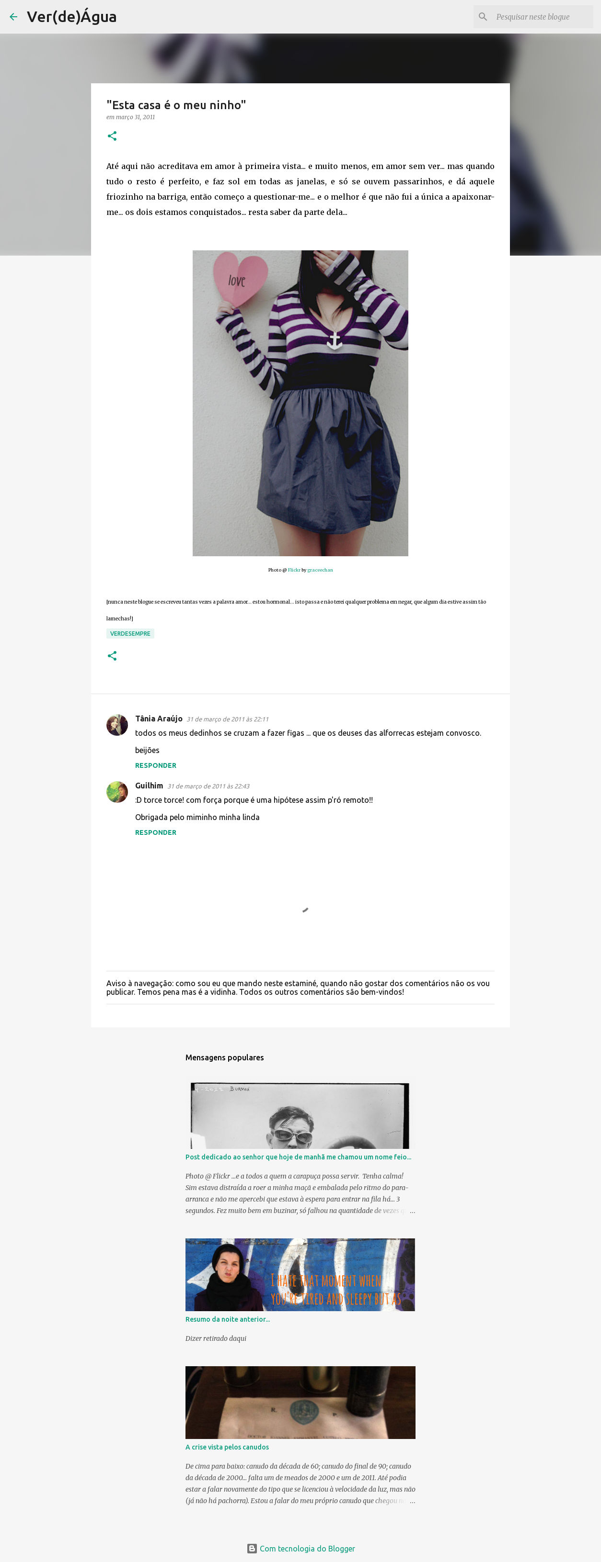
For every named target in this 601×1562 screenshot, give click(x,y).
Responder (155, 765)
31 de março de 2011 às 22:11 (227, 719)
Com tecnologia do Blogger (300, 1548)
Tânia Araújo (159, 718)
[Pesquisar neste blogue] (543, 16)
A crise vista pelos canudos (227, 1447)
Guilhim (149, 785)
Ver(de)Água (72, 16)
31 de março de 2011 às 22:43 (208, 786)
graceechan (320, 570)
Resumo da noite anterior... (227, 1319)
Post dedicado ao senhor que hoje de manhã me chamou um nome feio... (298, 1157)
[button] (112, 136)
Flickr (294, 570)
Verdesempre (130, 633)
